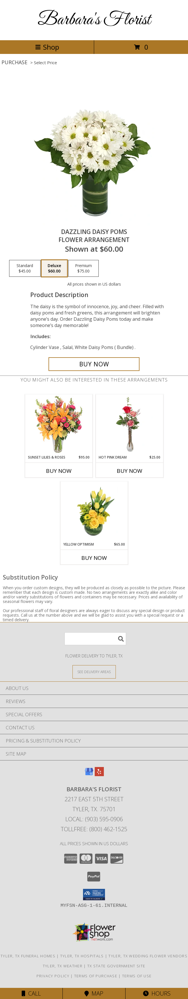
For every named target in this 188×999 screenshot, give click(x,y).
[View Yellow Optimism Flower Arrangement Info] (94, 511)
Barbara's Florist (94, 20)
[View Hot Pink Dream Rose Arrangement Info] (129, 424)
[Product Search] (95, 638)
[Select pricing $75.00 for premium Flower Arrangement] (83, 268)
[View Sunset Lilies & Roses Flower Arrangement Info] (58, 425)
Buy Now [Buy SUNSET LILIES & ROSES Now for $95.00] (59, 471)
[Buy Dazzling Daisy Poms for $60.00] (94, 364)
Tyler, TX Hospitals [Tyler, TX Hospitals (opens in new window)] (82, 955)
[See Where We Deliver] (94, 671)
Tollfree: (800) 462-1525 (94, 829)
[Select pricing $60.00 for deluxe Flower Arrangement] (54, 268)
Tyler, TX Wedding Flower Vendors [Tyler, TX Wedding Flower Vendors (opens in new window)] (147, 955)
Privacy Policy (53, 975)
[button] (94, 894)
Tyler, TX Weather (62, 965)
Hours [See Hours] (157, 993)
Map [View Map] (93, 993)
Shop (47, 47)
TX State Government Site (116, 965)
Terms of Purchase (95, 975)
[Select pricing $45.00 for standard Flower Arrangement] (24, 268)
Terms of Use (137, 975)
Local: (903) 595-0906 (94, 819)
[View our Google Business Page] (89, 774)
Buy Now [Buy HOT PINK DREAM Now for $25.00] (129, 471)
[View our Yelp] (99, 774)
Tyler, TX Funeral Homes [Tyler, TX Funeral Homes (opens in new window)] (28, 955)
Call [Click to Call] (31, 993)
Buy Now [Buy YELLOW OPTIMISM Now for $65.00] (94, 558)
